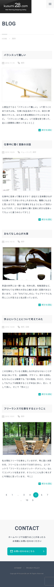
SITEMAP (17, 568)
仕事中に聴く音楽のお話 (17, 144)
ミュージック (26, 152)
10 (27, 500)
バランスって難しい (15, 55)
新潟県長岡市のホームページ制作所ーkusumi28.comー (15, 6)
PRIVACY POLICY (33, 568)
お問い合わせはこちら (27, 551)
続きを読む (45, 130)
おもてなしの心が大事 (16, 233)
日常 (27, 327)
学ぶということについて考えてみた (23, 319)
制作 (23, 63)
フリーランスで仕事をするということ (25, 408)
